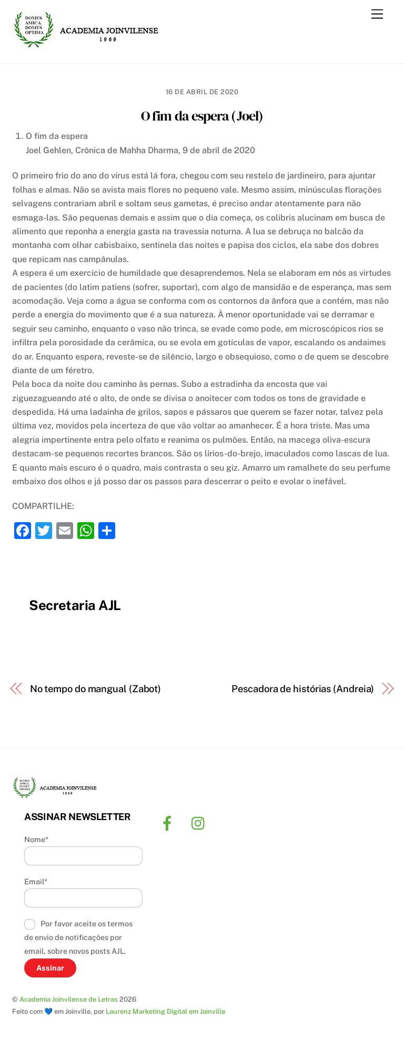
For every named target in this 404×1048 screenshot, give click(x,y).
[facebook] (169, 822)
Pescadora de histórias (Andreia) (302, 688)
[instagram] (200, 822)
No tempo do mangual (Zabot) (95, 688)
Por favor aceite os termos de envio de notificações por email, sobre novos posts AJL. (78, 937)
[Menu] (377, 14)
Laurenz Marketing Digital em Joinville (165, 1011)
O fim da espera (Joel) (202, 115)
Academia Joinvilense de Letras (68, 999)
